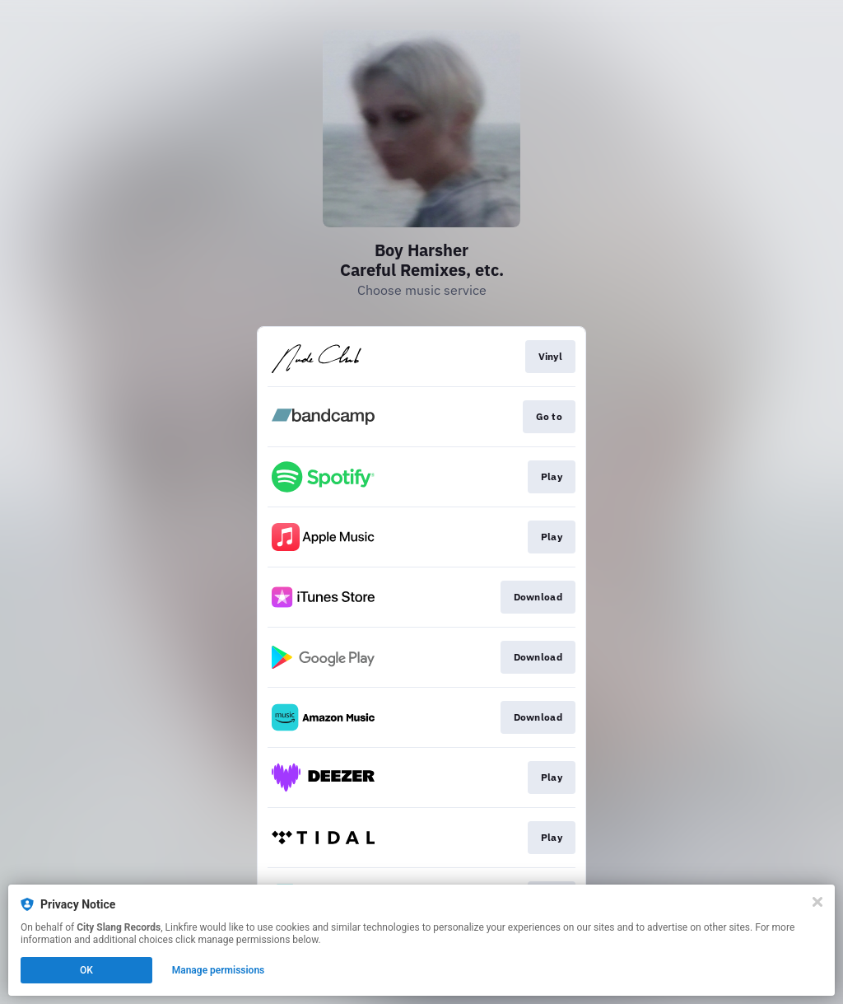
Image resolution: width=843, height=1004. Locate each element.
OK (86, 970)
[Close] (817, 902)
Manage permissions (218, 970)
